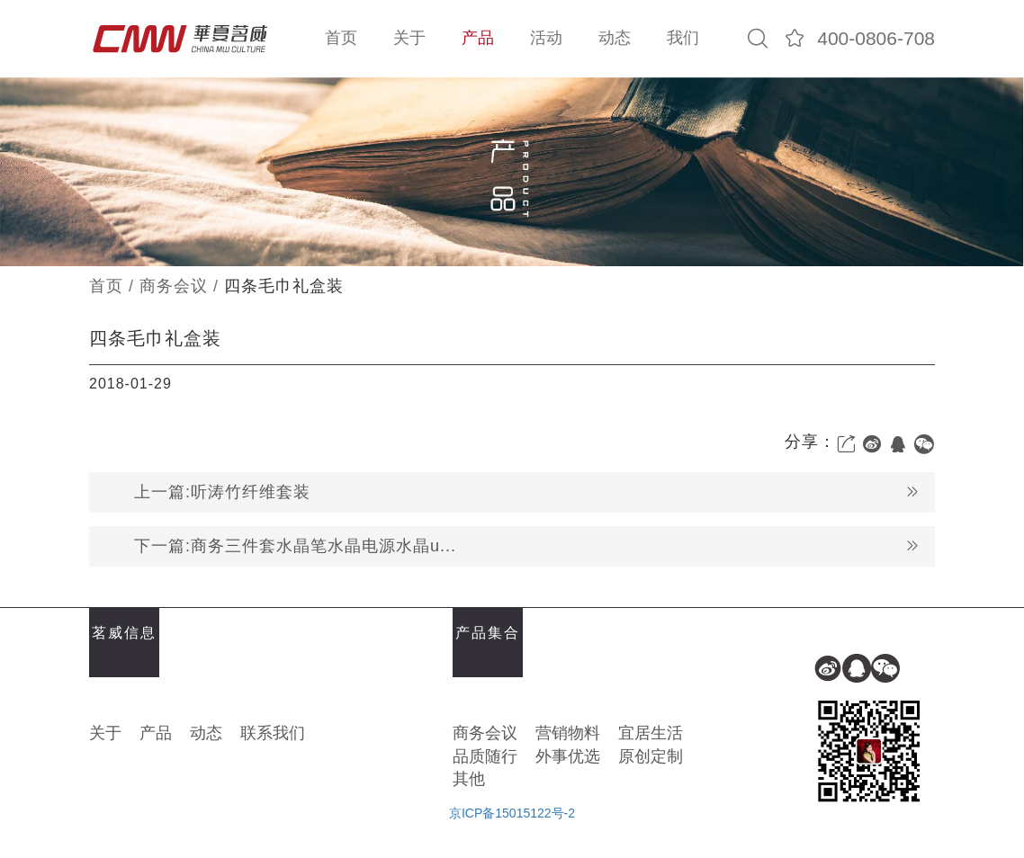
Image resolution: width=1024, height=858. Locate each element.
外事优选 (567, 756)
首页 (341, 38)
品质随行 (485, 756)
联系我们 (272, 733)
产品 (478, 38)
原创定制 (650, 756)
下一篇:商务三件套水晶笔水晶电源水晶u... (527, 546)
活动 (546, 38)
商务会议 (173, 286)
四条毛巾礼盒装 (284, 286)
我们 (683, 38)
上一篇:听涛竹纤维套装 (527, 492)
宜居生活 (650, 733)
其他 (469, 779)
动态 (614, 38)
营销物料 (567, 733)
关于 (409, 38)
